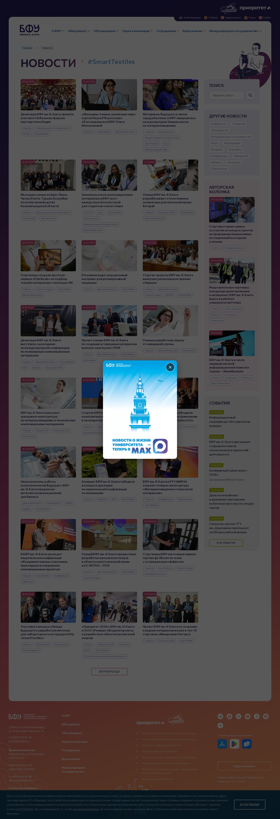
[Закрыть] (170, 367)
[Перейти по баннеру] (140, 409)
